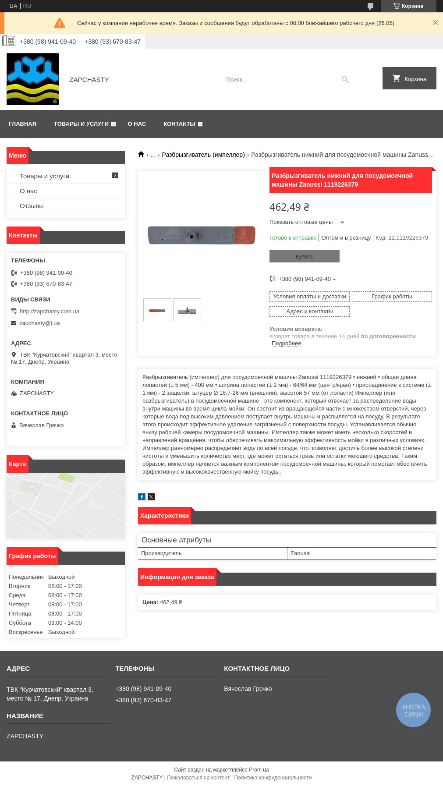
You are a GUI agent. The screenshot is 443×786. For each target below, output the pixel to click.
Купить (304, 256)
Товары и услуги (81, 123)
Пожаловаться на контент (198, 778)
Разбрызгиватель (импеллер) (203, 154)
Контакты (179, 123)
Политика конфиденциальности (273, 778)
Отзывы (32, 205)
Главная (22, 123)
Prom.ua (259, 770)
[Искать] (345, 79)
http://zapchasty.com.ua (49, 311)
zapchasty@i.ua (39, 323)
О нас (137, 123)
